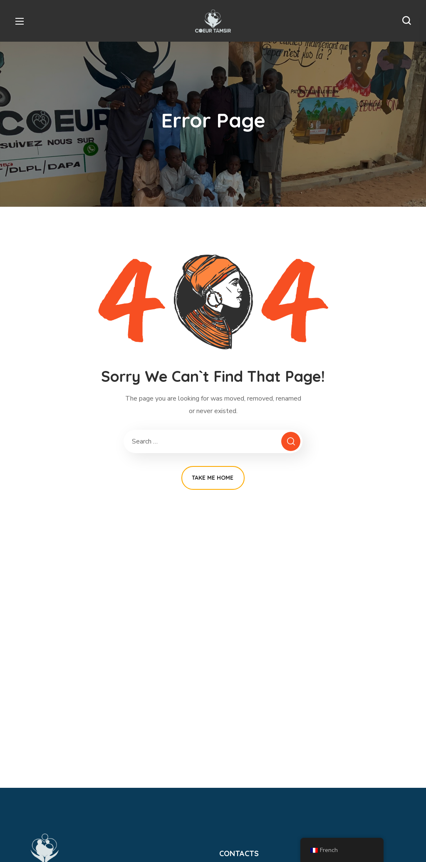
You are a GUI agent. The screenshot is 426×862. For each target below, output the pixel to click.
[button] (406, 21)
